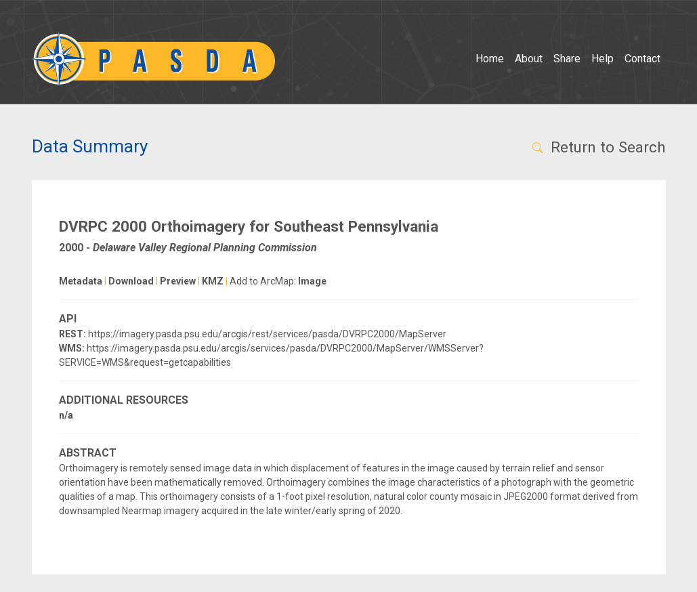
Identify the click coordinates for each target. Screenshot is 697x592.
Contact (642, 58)
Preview (178, 281)
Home (490, 58)
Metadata (80, 281)
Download (131, 281)
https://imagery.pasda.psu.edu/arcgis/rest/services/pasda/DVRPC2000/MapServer (267, 334)
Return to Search (598, 147)
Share (566, 58)
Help (602, 58)
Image (312, 281)
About (529, 58)
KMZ (213, 281)
